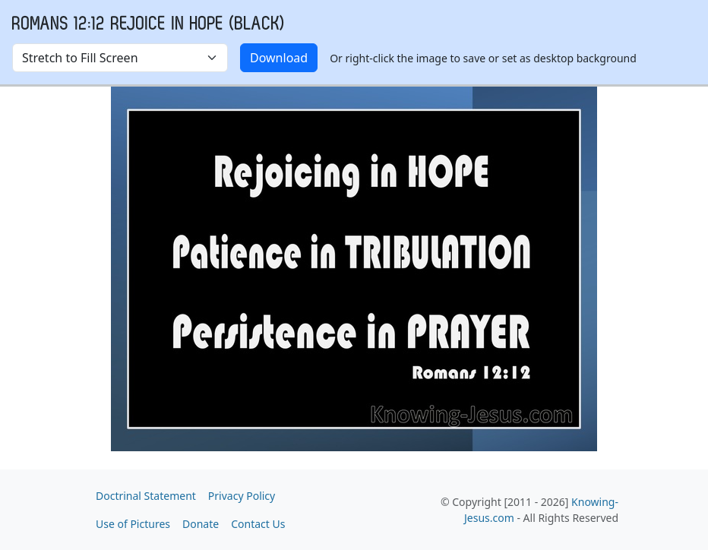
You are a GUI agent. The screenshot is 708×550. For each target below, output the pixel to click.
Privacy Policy (241, 495)
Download (279, 57)
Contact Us (258, 524)
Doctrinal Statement (146, 495)
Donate (200, 524)
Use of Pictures (133, 524)
